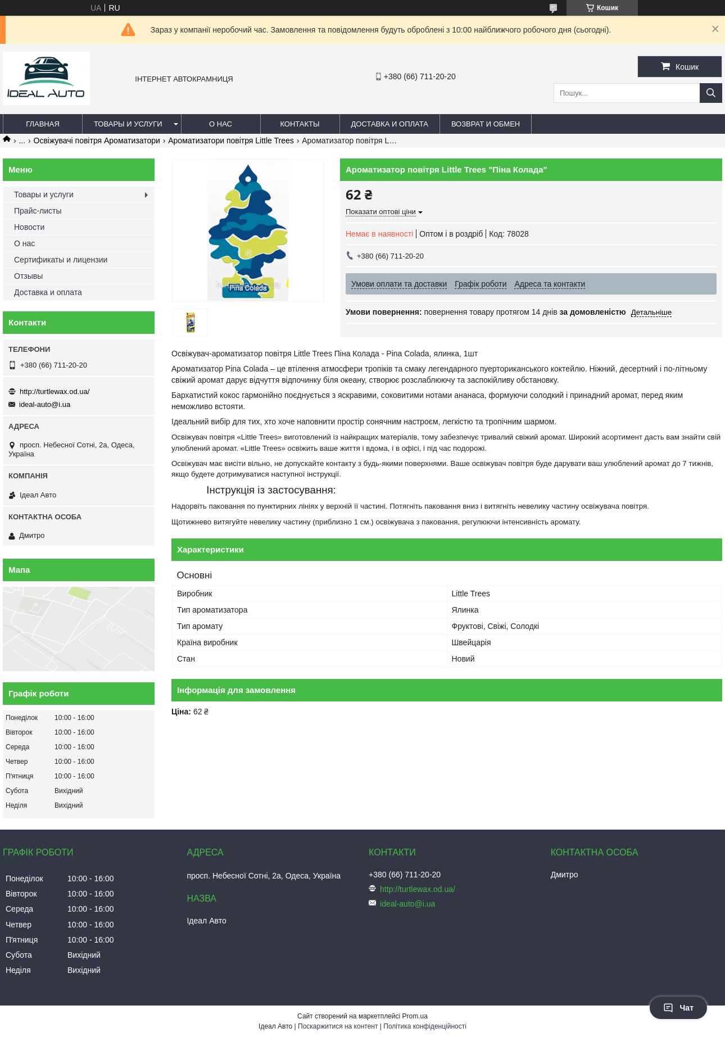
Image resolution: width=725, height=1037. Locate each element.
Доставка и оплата (389, 124)
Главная (43, 124)
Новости (29, 227)
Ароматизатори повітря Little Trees (231, 140)
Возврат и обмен (485, 124)
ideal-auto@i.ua (44, 404)
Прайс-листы (38, 210)
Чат (678, 1008)
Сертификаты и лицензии (60, 259)
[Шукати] (711, 93)
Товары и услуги (128, 124)
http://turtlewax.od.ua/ (54, 391)
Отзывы (28, 275)
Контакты (299, 124)
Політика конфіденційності (424, 1026)
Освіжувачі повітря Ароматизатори (97, 140)
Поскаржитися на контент (338, 1026)
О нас (220, 124)
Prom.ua (415, 1016)
